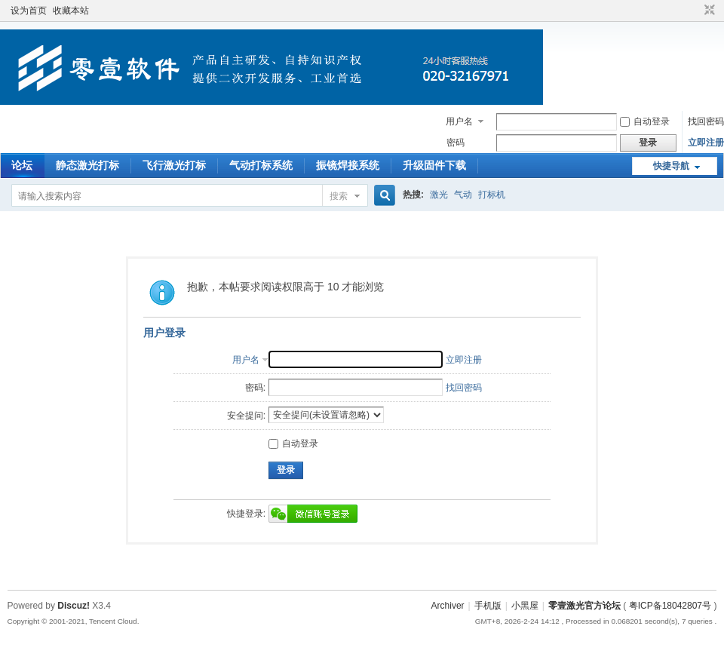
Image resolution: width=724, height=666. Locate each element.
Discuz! (73, 605)
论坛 (21, 165)
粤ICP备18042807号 (670, 605)
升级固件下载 (434, 165)
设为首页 (29, 10)
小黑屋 (524, 605)
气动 (463, 194)
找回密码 (706, 121)
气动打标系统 (261, 165)
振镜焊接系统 (347, 165)
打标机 (491, 194)
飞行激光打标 (174, 165)
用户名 (459, 121)
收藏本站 (71, 10)
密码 (455, 142)
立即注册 (706, 142)
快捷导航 (671, 166)
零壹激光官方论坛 (584, 605)
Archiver (448, 605)
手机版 (488, 605)
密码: (255, 387)
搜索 (339, 196)
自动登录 (645, 121)
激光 (439, 194)
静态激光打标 (87, 165)
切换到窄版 (707, 10)
